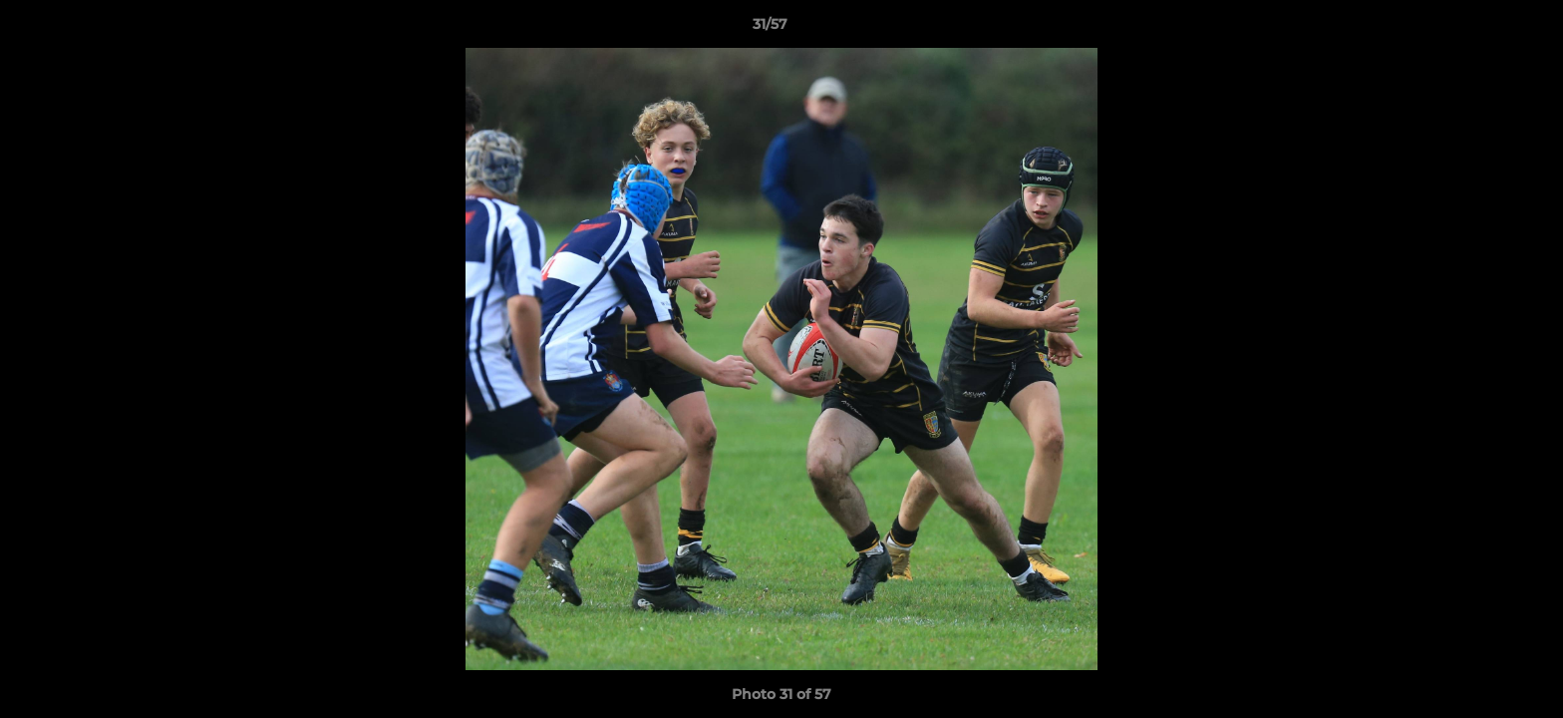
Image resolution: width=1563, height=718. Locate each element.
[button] (1479, 29)
